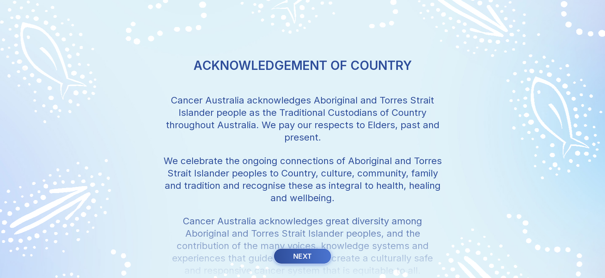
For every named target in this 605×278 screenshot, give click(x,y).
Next (302, 256)
